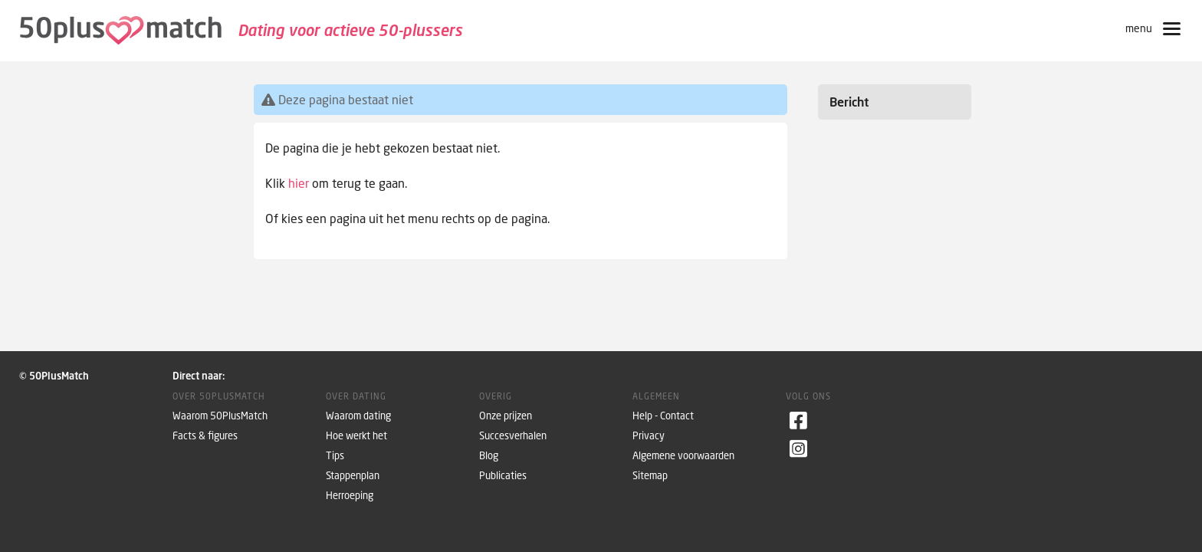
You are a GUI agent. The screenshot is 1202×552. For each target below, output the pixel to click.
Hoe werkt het (356, 435)
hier (298, 183)
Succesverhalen (513, 435)
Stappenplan (352, 475)
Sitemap (650, 475)
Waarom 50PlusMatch (220, 415)
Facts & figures (205, 435)
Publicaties (503, 475)
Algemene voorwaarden (683, 455)
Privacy (648, 435)
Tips (335, 455)
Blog (488, 455)
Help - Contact (663, 415)
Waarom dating (358, 415)
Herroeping (349, 495)
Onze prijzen (505, 415)
